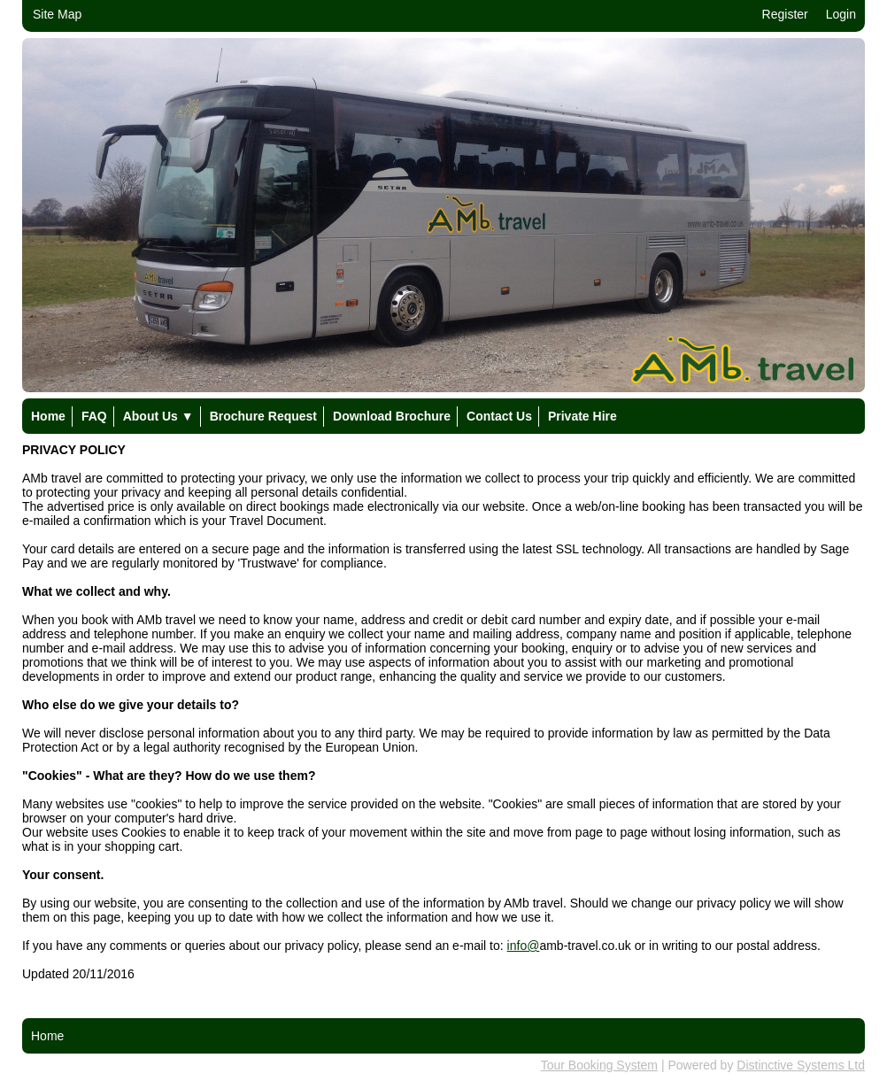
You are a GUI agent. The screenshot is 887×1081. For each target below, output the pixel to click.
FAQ (94, 416)
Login (841, 14)
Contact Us (499, 416)
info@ (523, 945)
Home (48, 416)
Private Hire (582, 416)
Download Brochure (392, 416)
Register (785, 14)
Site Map (57, 14)
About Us (158, 416)
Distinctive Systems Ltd (801, 1065)
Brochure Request (263, 416)
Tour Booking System (599, 1065)
